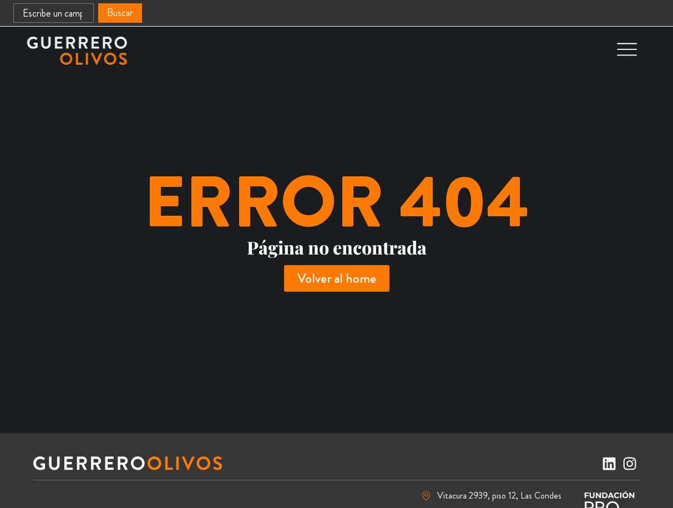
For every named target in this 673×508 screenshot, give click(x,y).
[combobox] (53, 13)
